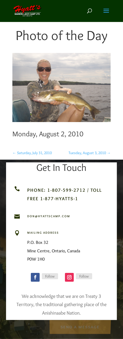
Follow (50, 276)
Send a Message (79, 326)
